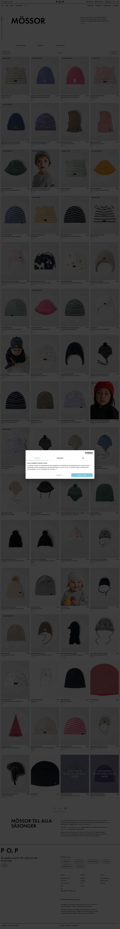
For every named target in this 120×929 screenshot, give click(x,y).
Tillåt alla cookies (82, 475)
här (56, 469)
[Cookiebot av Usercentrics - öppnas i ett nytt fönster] (86, 453)
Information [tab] (60, 458)
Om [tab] (83, 458)
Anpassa (59, 475)
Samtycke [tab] (37, 458)
